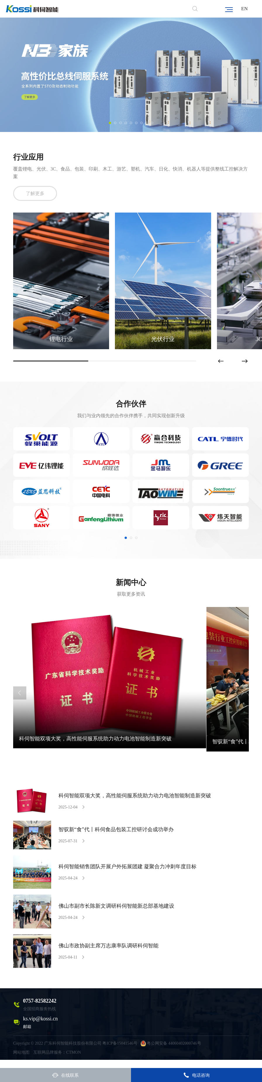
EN (244, 8)
